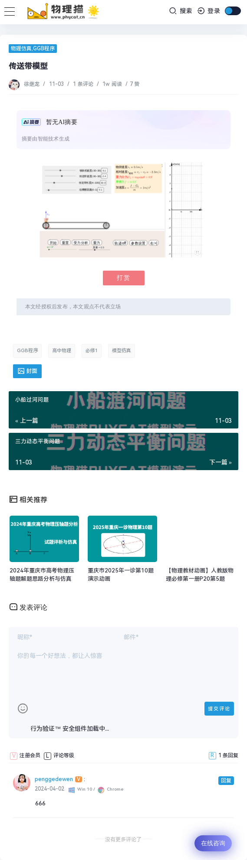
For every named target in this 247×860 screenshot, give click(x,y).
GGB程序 (44, 49)
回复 (226, 781)
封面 (27, 371)
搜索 (181, 11)
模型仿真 (121, 350)
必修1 (92, 350)
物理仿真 (21, 49)
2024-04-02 (49, 789)
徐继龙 (32, 84)
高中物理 (61, 350)
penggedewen (54, 779)
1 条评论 (83, 84)
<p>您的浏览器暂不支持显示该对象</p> (121, 210)
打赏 (124, 278)
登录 (209, 11)
